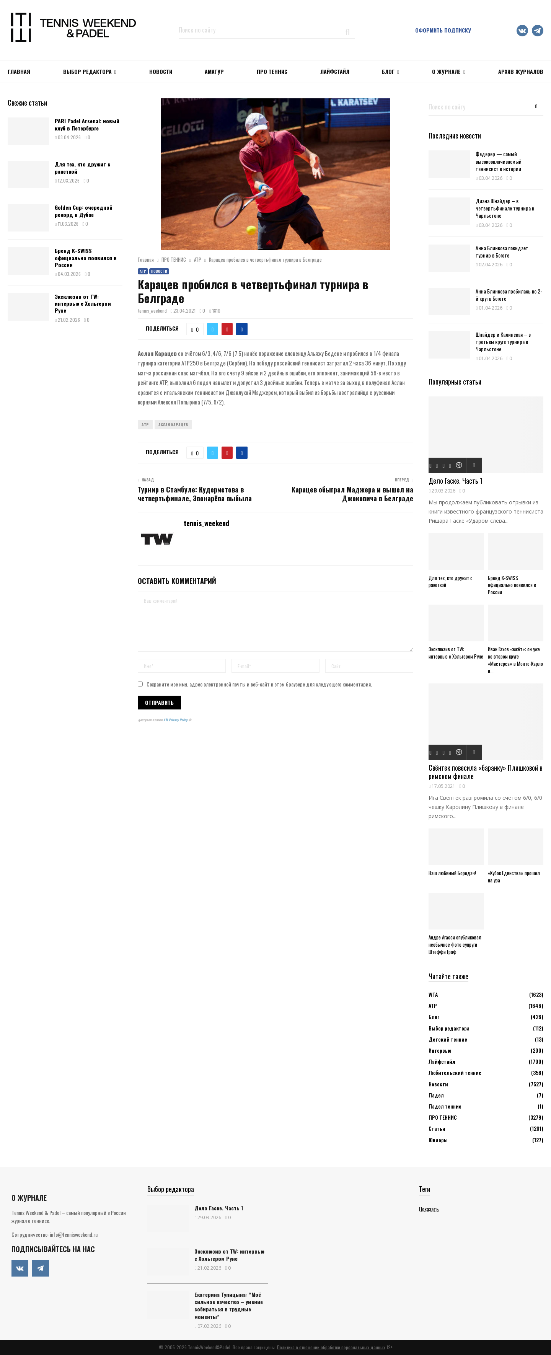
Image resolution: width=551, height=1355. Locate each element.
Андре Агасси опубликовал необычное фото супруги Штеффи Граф (455, 944)
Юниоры (438, 1140)
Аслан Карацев (173, 424)
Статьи (437, 1128)
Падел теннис (445, 1106)
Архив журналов (520, 71)
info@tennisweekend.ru (74, 1234)
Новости (159, 271)
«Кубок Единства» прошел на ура (514, 876)
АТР (143, 271)
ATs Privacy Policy (175, 719)
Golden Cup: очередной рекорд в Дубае (83, 210)
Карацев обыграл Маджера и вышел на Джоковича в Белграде (352, 494)
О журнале (446, 71)
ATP (145, 424)
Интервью (440, 1050)
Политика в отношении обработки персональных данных (331, 1347)
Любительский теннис (455, 1072)
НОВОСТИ (160, 71)
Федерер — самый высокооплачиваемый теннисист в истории (499, 161)
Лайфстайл (442, 1061)
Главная (19, 71)
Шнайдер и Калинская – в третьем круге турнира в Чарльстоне (503, 341)
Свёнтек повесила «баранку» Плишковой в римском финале (485, 772)
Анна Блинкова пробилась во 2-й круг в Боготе (509, 294)
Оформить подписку (443, 30)
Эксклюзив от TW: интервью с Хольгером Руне (83, 303)
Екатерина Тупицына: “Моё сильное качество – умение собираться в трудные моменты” (228, 1305)
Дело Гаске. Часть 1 (456, 481)
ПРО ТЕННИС (272, 71)
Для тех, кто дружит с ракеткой (82, 167)
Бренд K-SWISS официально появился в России (86, 257)
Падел (436, 1095)
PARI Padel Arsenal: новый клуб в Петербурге (87, 124)
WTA (433, 994)
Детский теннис (448, 1039)
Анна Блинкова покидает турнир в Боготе (502, 251)
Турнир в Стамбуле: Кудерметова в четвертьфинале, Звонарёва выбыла (195, 494)
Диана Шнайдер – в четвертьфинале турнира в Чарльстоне (505, 208)
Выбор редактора (87, 71)
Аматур (214, 71)
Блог (388, 71)
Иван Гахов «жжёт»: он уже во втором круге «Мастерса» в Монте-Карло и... (515, 659)
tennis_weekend (152, 310)
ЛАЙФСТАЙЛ (334, 71)
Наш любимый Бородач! (452, 873)
